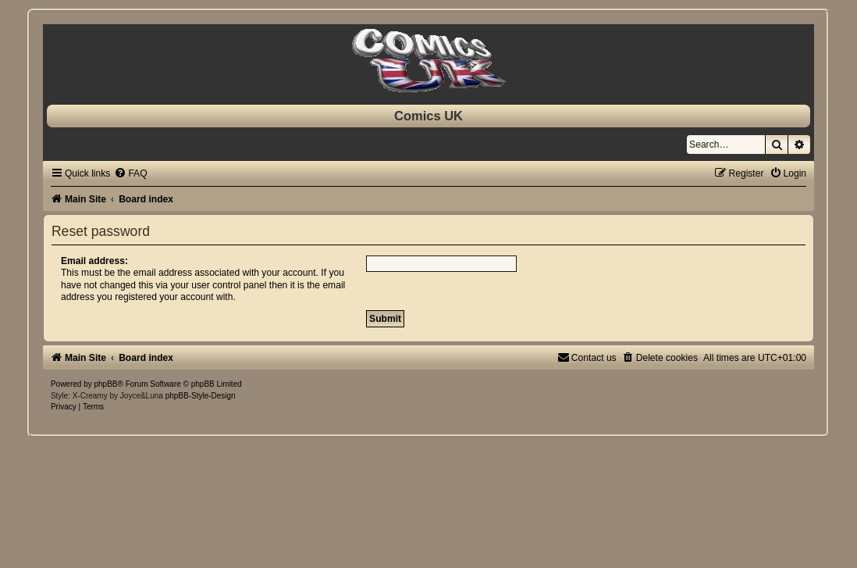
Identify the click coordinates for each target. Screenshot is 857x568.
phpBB (106, 384)
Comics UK (428, 116)
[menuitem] (130, 173)
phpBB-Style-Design (200, 395)
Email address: (94, 260)
